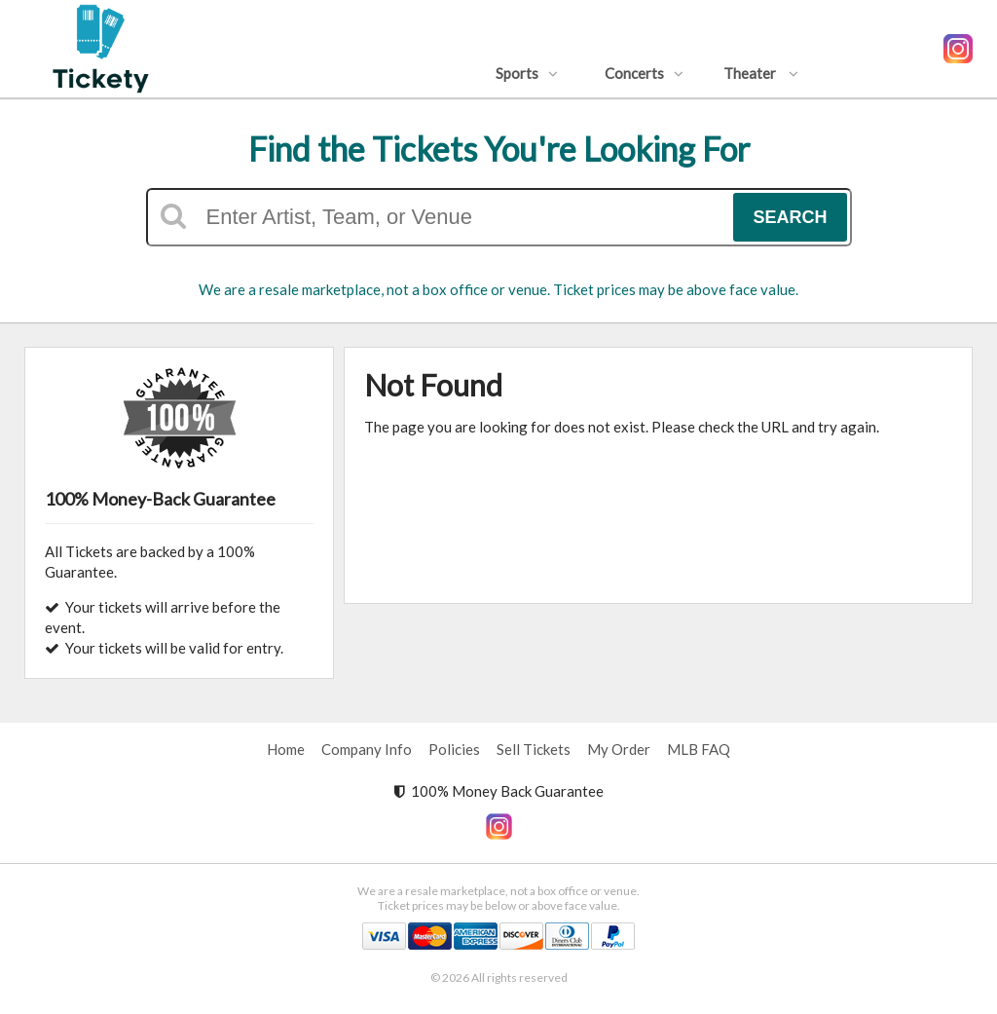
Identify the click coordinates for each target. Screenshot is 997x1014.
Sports (527, 73)
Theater (760, 73)
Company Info (366, 749)
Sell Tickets (534, 749)
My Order (618, 749)
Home (286, 749)
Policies (454, 749)
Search (790, 217)
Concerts (644, 73)
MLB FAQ (698, 749)
